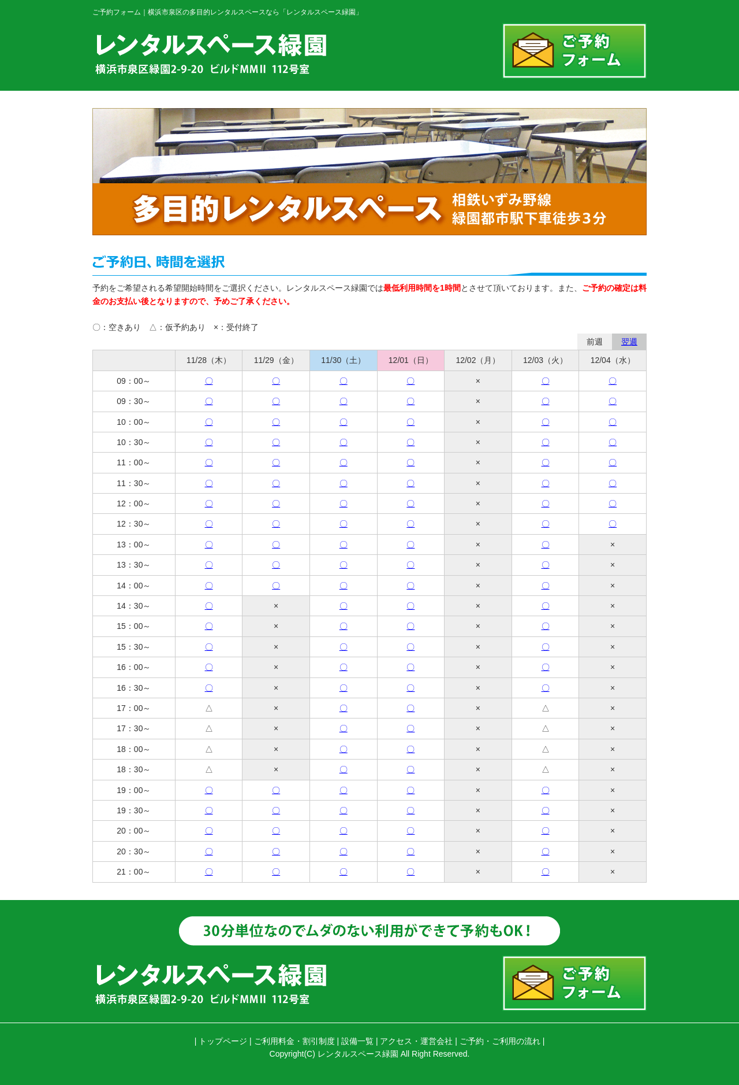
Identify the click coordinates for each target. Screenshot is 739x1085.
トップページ (223, 1041)
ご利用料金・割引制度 (294, 1041)
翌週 (629, 341)
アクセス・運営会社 (416, 1041)
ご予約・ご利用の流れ (500, 1041)
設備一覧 (357, 1041)
